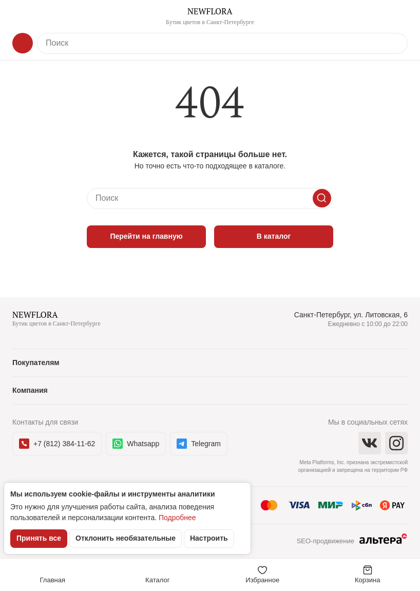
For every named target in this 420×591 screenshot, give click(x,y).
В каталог (274, 236)
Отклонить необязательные (125, 538)
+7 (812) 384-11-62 (57, 444)
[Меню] (22, 16)
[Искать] (322, 198)
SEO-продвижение (352, 541)
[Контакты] (397, 16)
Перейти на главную (146, 236)
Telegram (199, 444)
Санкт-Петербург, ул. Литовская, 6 (351, 315)
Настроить (209, 538)
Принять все (38, 538)
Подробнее (177, 517)
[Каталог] (22, 43)
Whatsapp (135, 444)
